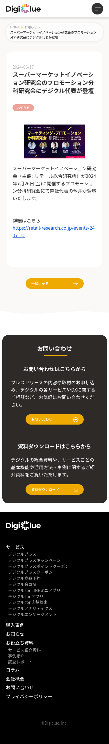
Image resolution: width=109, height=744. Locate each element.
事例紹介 (16, 656)
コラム (13, 669)
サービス (15, 546)
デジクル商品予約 (24, 578)
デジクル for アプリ (26, 596)
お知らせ (30, 27)
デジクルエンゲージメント (32, 614)
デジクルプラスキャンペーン (34, 560)
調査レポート (20, 662)
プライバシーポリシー (29, 696)
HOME (15, 27)
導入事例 (15, 624)
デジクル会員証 (22, 584)
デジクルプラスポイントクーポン (38, 566)
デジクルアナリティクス (30, 608)
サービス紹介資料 (24, 650)
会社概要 (15, 678)
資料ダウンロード (54, 489)
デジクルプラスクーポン (30, 572)
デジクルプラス (22, 554)
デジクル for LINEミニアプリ (34, 590)
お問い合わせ (54, 419)
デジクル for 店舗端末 (28, 602)
